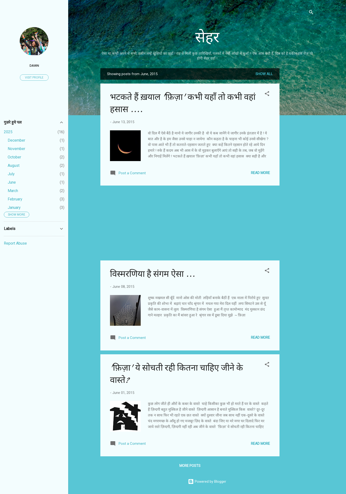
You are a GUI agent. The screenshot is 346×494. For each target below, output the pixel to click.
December (16, 140)
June (12, 182)
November (16, 148)
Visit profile (34, 77)
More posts (189, 466)
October (14, 157)
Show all (264, 74)
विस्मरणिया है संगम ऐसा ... (152, 274)
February (15, 199)
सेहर (207, 37)
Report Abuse (15, 243)
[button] (267, 94)
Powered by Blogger (207, 481)
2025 (8, 132)
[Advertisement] (298, 140)
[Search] (311, 13)
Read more (260, 173)
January (14, 207)
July (11, 174)
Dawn (34, 65)
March (13, 190)
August (13, 165)
